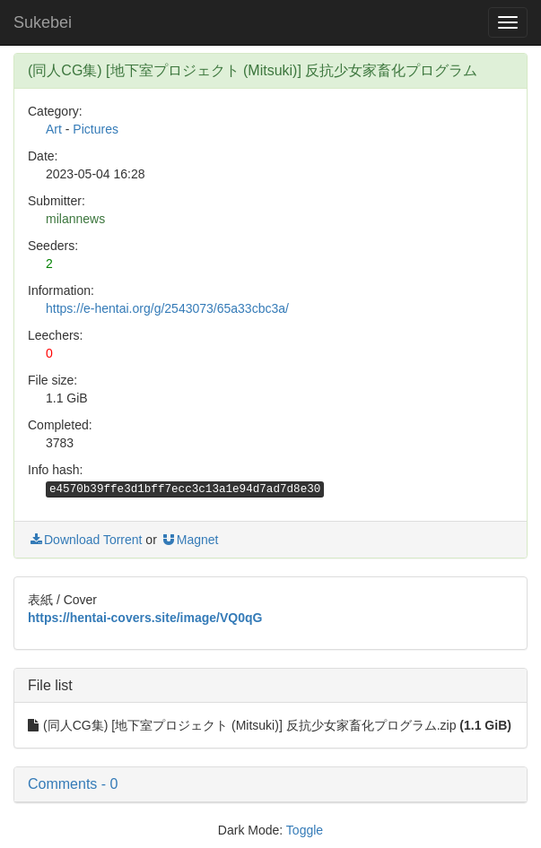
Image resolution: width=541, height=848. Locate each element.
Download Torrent (85, 539)
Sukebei (42, 22)
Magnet (190, 539)
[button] (270, 784)
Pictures (95, 129)
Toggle (304, 830)
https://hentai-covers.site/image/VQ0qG (145, 617)
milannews (75, 219)
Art (54, 129)
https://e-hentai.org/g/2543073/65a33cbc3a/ (167, 308)
